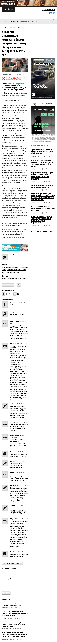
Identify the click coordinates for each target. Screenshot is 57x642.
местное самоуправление (16, 270)
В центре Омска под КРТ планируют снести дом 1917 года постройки (43, 208)
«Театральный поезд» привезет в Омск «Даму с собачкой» (43, 186)
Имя (3, 571)
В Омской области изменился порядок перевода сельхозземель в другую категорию (15, 613)
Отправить (6, 593)
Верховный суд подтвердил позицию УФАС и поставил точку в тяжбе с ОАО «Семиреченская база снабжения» (43, 197)
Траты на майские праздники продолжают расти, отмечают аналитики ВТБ (42, 152)
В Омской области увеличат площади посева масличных (12, 604)
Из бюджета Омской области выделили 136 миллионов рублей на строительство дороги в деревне (14, 634)
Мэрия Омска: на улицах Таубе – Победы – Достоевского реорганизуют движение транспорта (42, 176)
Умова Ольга (13, 255)
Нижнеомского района (15, 84)
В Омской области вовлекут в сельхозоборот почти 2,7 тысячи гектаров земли (13, 624)
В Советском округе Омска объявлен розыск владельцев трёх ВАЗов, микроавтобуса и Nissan (42, 163)
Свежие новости (39, 146)
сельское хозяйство (9, 267)
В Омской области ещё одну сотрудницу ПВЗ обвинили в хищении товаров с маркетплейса (41, 220)
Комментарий (6, 579)
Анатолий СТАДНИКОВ (10, 272)
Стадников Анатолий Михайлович (14, 279)
